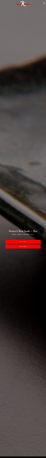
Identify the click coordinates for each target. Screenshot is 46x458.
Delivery (23, 246)
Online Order (16, 234)
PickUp (23, 242)
